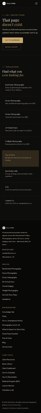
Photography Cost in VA (11, 325)
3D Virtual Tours (8, 282)
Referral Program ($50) (11, 381)
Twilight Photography (10, 290)
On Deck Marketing (14, 405)
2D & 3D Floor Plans (9, 295)
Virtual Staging (7, 286)
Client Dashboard (8, 368)
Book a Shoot (11, 47)
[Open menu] (36, 3)
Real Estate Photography (11, 269)
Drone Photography (9, 273)
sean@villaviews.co (9, 253)
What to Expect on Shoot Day (13, 329)
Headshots (6, 299)
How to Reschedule (9, 377)
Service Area (7, 347)
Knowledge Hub (8, 312)
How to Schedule (8, 373)
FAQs (4, 316)
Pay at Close (7, 338)
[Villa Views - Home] (8, 3)
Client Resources (8, 359)
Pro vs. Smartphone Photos (12, 321)
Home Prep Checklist (10, 334)
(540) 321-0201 (7, 250)
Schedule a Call (8, 390)
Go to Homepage (12, 40)
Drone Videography (9, 277)
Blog (4, 342)
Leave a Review (8, 386)
